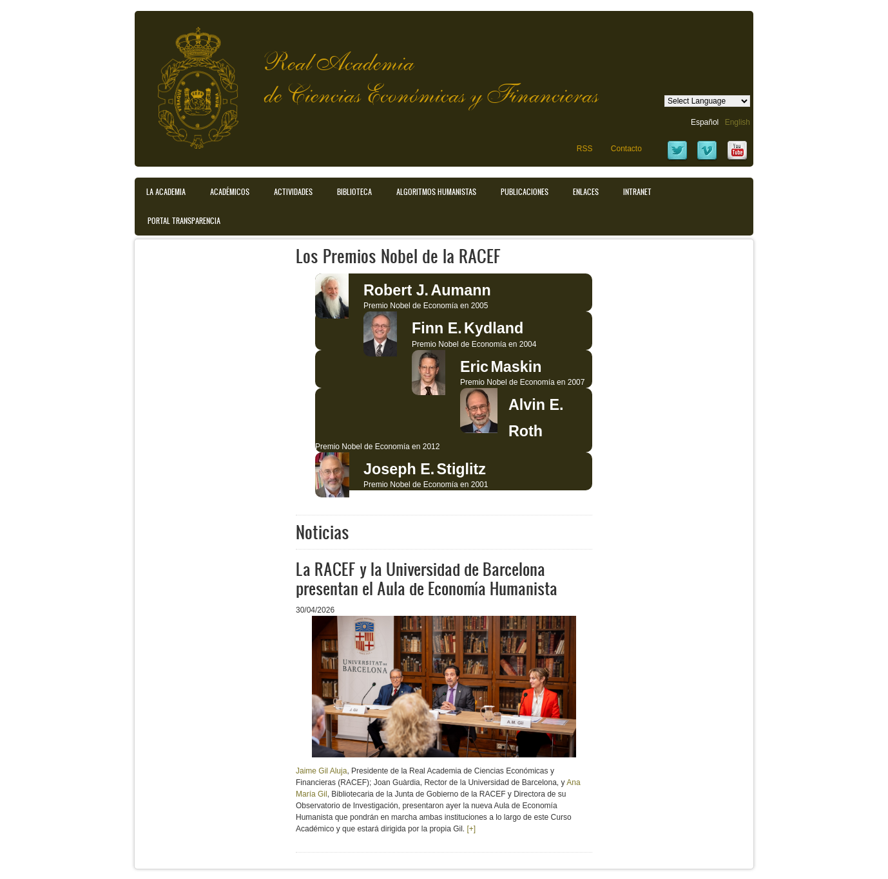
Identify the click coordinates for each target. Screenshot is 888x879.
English (737, 122)
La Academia (166, 192)
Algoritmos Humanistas (436, 192)
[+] (471, 828)
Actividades (293, 192)
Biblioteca (354, 192)
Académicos (229, 192)
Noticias (322, 532)
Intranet (637, 192)
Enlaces (586, 192)
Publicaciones (524, 192)
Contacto (626, 148)
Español (705, 122)
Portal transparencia (184, 221)
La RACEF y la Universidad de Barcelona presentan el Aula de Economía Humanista (426, 578)
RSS (585, 148)
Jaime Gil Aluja (321, 770)
